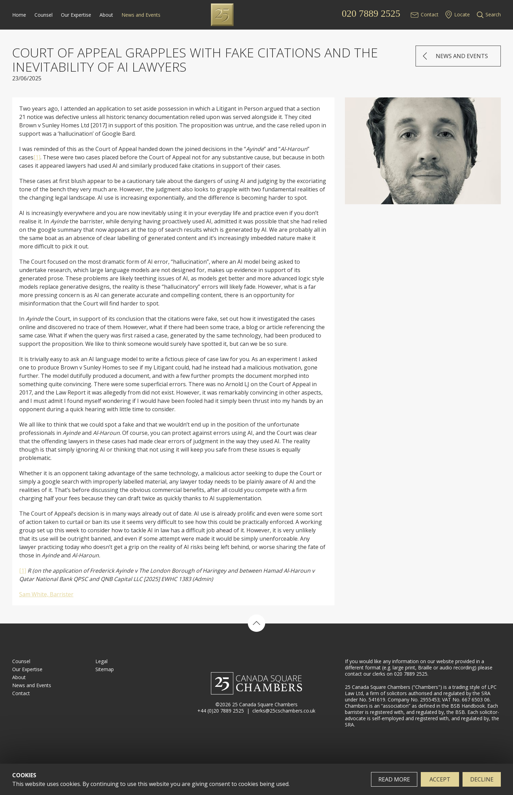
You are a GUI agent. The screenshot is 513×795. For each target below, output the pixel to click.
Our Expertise (76, 14)
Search (493, 14)
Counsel (43, 14)
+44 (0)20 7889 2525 (220, 710)
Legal (101, 661)
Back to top (256, 623)
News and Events (140, 14)
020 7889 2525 (371, 13)
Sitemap (104, 669)
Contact (430, 14)
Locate (462, 14)
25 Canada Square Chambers (256, 14)
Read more (394, 779)
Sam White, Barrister (46, 594)
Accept (439, 779)
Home (19, 14)
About (106, 14)
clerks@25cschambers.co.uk (283, 710)
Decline (482, 779)
